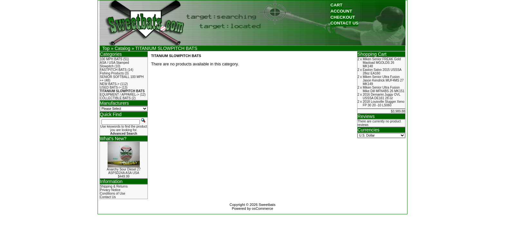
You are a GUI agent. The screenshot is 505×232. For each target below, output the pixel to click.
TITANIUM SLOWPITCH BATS (166, 48)
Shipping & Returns (114, 186)
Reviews (366, 116)
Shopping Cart (371, 54)
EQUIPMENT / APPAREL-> (119, 94)
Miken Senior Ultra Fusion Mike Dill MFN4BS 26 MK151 (383, 89)
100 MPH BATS (111, 59)
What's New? (113, 138)
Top (106, 48)
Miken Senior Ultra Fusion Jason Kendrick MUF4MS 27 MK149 (383, 80)
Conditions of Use (112, 193)
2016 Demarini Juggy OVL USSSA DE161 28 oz (381, 96)
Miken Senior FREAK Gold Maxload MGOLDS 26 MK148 (382, 62)
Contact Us (108, 197)
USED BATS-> (110, 87)
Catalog (122, 48)
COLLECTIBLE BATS (115, 98)
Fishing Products (112, 73)
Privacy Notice (110, 190)
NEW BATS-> (109, 84)
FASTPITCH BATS (113, 70)
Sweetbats (267, 205)
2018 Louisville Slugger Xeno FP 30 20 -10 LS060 (384, 103)
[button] (336, 5)
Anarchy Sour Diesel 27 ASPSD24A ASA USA (123, 171)
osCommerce (262, 208)
